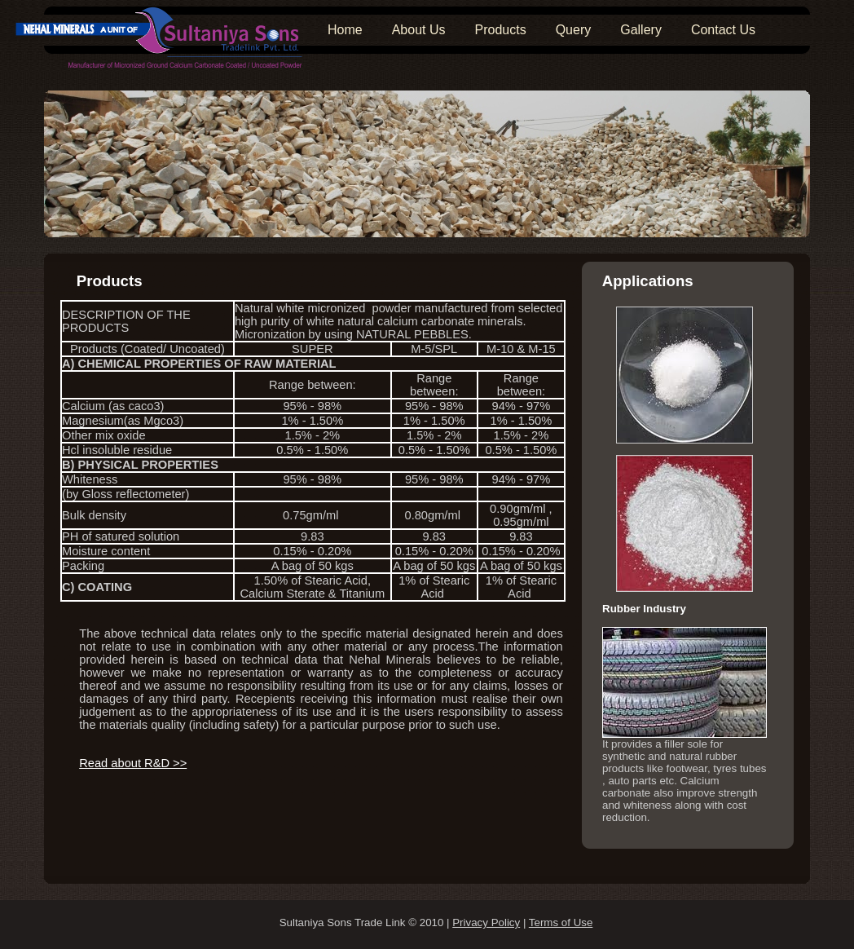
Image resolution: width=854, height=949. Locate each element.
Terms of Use (561, 922)
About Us (419, 29)
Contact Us (723, 29)
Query (574, 29)
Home (345, 29)
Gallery (641, 29)
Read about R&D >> (133, 763)
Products (500, 29)
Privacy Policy (486, 922)
